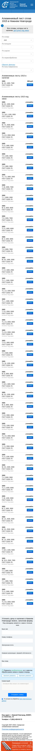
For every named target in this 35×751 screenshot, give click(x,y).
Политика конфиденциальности (13, 729)
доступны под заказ (21, 30)
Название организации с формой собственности (16, 653)
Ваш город (5, 661)
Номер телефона (7, 637)
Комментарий (6, 681)
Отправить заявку (17, 694)
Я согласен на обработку (17, 700)
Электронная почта (7, 645)
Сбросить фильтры (8, 65)
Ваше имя (5, 629)
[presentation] (16, 706)
